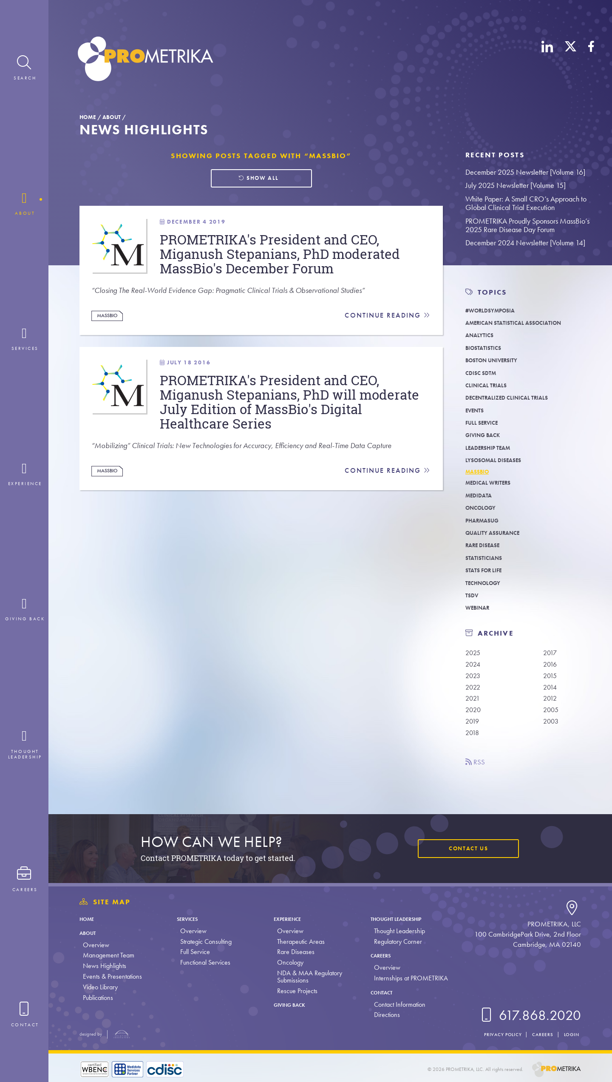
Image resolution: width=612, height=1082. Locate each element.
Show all (258, 180)
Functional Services (203, 962)
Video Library (100, 987)
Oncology (484, 510)
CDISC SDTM (484, 372)
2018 (473, 742)
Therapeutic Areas (297, 941)
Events (476, 410)
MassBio (111, 346)
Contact (379, 992)
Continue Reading (386, 346)
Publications (98, 997)
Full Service (485, 422)
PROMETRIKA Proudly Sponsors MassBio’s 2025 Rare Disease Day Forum (527, 225)
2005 (552, 717)
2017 (551, 655)
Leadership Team (493, 447)
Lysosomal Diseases (500, 459)
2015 (551, 680)
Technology (486, 584)
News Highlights (104, 965)
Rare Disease (487, 547)
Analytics (482, 334)
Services (189, 918)
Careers (378, 955)
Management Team (108, 955)
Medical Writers (493, 484)
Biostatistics (487, 347)
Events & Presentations (112, 976)
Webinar (480, 609)
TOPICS (492, 292)
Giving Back (486, 434)
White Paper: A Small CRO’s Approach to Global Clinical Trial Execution (525, 203)
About (111, 117)
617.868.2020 (529, 1015)
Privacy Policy (491, 1034)
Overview (96, 944)
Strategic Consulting (204, 941)
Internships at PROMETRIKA (405, 978)
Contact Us (463, 848)
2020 (474, 717)
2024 (474, 667)
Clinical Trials (490, 385)
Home (87, 117)
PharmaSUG (486, 522)
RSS (477, 772)
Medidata (481, 497)
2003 (552, 730)
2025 (474, 655)
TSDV (473, 597)
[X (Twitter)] (570, 60)
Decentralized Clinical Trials (516, 397)
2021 (474, 705)
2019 (473, 730)
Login (569, 1034)
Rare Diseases (292, 951)
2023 (474, 680)
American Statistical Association (524, 322)
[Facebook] (591, 60)
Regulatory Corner (392, 941)
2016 (551, 667)
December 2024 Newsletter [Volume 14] (525, 242)
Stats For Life (487, 572)
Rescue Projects (293, 990)
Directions (381, 1014)
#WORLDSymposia (496, 310)
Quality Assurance (498, 535)
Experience (288, 918)
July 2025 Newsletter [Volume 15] (515, 185)
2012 (551, 705)
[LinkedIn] (547, 60)
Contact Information (394, 1004)
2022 (474, 692)
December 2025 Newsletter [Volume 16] (525, 172)
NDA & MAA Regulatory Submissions (305, 976)
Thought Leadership (400, 918)
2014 (551, 692)
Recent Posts (494, 155)
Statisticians (487, 559)
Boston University (497, 359)
